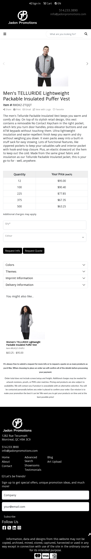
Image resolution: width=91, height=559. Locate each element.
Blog (50, 457)
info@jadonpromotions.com (68, 14)
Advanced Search (31, 459)
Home (6, 457)
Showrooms (32, 465)
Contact (7, 466)
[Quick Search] (64, 34)
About (6, 461)
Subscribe (9, 516)
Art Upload (54, 461)
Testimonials (33, 470)
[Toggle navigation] (5, 34)
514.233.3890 (68, 10)
